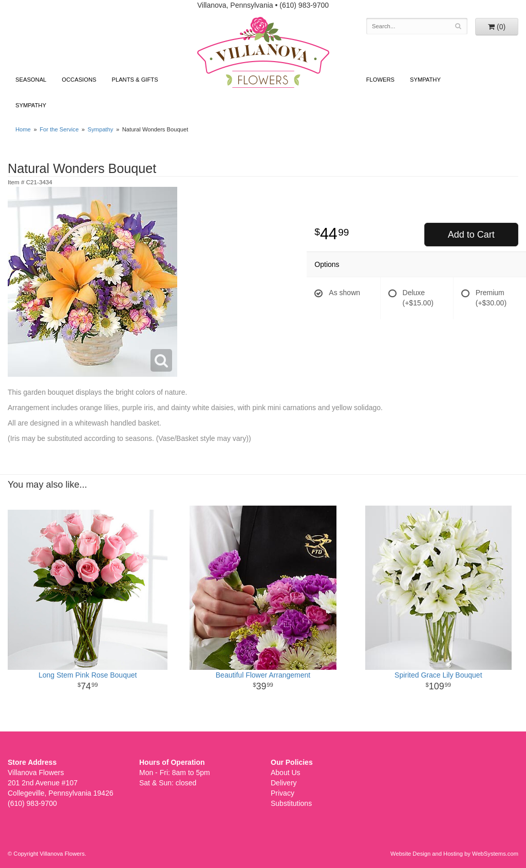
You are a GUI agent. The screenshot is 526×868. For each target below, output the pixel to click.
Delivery (284, 783)
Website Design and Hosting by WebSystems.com (454, 854)
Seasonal (30, 79)
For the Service (59, 129)
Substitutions (291, 803)
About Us (285, 772)
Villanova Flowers (263, 52)
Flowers (380, 79)
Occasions (79, 79)
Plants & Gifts (134, 79)
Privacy (282, 793)
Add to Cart (471, 234)
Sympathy (30, 105)
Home (23, 129)
